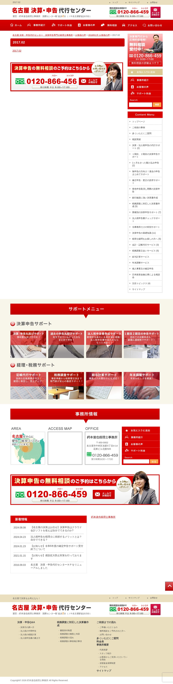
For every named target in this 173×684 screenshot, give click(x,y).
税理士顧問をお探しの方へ (146, 239)
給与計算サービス (140, 257)
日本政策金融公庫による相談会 (146, 275)
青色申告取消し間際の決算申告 (146, 190)
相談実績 (136, 139)
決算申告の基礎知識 (144, 233)
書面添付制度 (66, 630)
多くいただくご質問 (141, 133)
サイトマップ (134, 2)
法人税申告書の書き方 (30, 638)
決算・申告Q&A (26, 622)
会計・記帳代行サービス (145, 245)
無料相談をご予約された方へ (112, 631)
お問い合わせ (105, 634)
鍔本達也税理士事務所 (103, 517)
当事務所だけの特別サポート (146, 227)
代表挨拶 (104, 650)
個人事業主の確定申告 (143, 268)
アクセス (104, 667)
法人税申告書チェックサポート (146, 219)
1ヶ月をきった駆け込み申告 (145, 164)
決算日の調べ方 (27, 627)
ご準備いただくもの (108, 627)
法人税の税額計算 (28, 634)
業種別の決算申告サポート (146, 212)
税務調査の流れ (67, 637)
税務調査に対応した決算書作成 (146, 205)
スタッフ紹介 (105, 653)
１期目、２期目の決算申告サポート (146, 155)
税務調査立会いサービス (145, 250)
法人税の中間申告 (28, 631)
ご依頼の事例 (138, 127)
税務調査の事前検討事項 (71, 641)
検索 (154, 462)
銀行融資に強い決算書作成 (145, 197)
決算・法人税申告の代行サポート (146, 146)
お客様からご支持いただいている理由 (113, 658)
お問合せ (153, 2)
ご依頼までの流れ (106, 622)
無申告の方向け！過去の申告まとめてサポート (146, 172)
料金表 (100, 641)
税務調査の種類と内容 (70, 634)
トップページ (138, 121)
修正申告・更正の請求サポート (146, 181)
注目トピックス (141, 283)
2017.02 (16, 51)
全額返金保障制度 (107, 663)
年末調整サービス (140, 262)
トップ (115, 2)
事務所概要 (103, 644)
